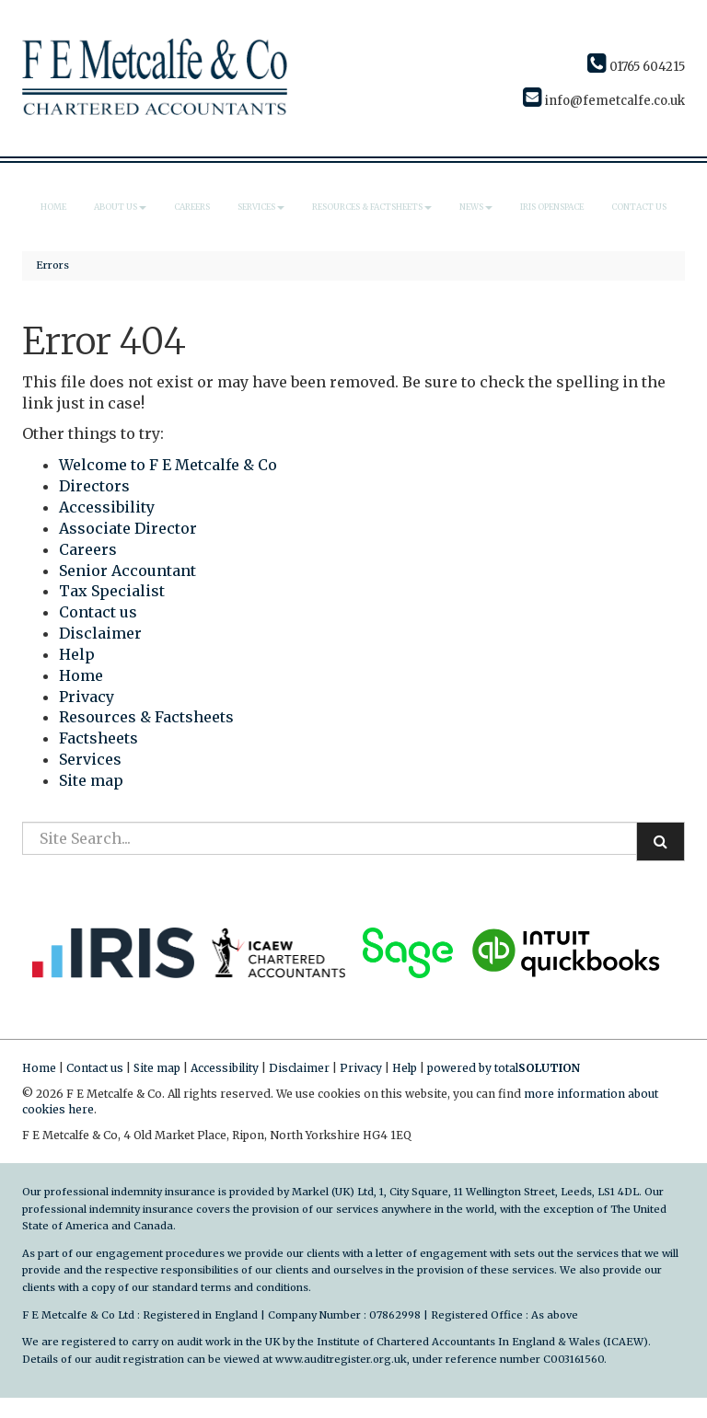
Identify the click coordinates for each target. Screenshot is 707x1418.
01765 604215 (636, 67)
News (476, 207)
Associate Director (128, 528)
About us (120, 207)
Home (53, 207)
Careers (192, 207)
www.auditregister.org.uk (341, 1359)
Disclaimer (100, 633)
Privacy (86, 696)
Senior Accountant (127, 570)
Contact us (638, 207)
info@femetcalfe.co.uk (604, 101)
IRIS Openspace (552, 207)
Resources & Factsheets (372, 207)
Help (77, 654)
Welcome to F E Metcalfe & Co (168, 464)
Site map (91, 780)
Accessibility (107, 507)
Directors (94, 486)
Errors (52, 265)
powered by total (503, 1068)
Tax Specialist (112, 591)
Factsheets (98, 738)
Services (261, 207)
